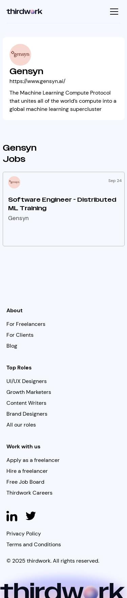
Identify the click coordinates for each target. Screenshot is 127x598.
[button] (113, 11)
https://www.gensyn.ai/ (37, 81)
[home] (24, 11)
